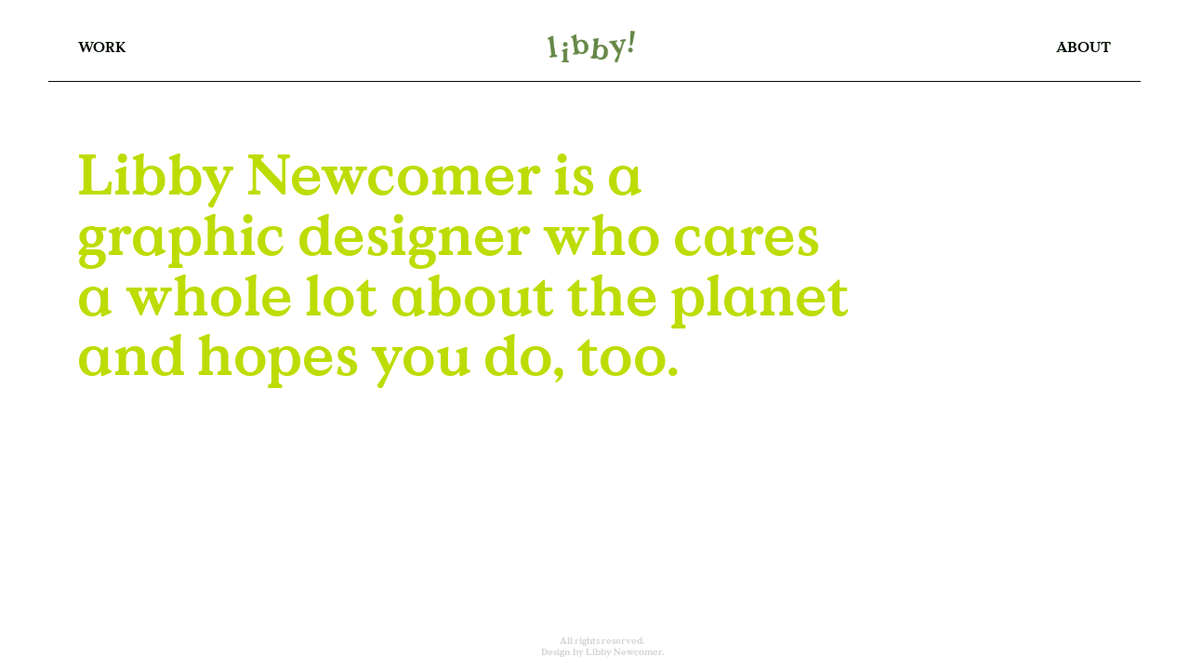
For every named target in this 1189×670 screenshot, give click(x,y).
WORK (102, 46)
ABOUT (1083, 46)
